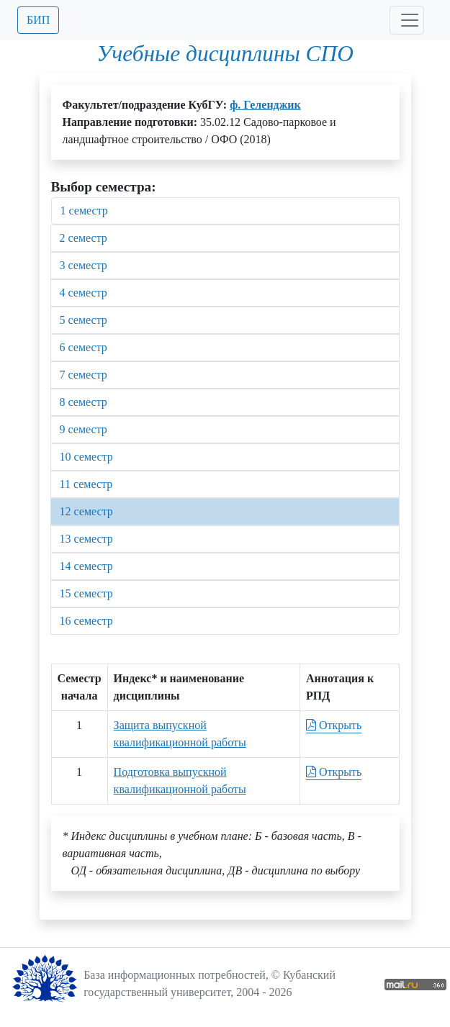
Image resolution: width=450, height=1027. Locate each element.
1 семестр (84, 210)
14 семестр (86, 566)
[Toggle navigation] (407, 20)
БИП (38, 20)
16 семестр (86, 621)
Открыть (333, 725)
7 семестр (83, 374)
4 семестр (83, 292)
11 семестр (86, 484)
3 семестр (83, 265)
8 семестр (83, 402)
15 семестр (86, 593)
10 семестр (86, 457)
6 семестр (83, 347)
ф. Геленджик (265, 105)
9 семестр (83, 429)
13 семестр (86, 539)
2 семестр (83, 238)
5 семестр (83, 320)
